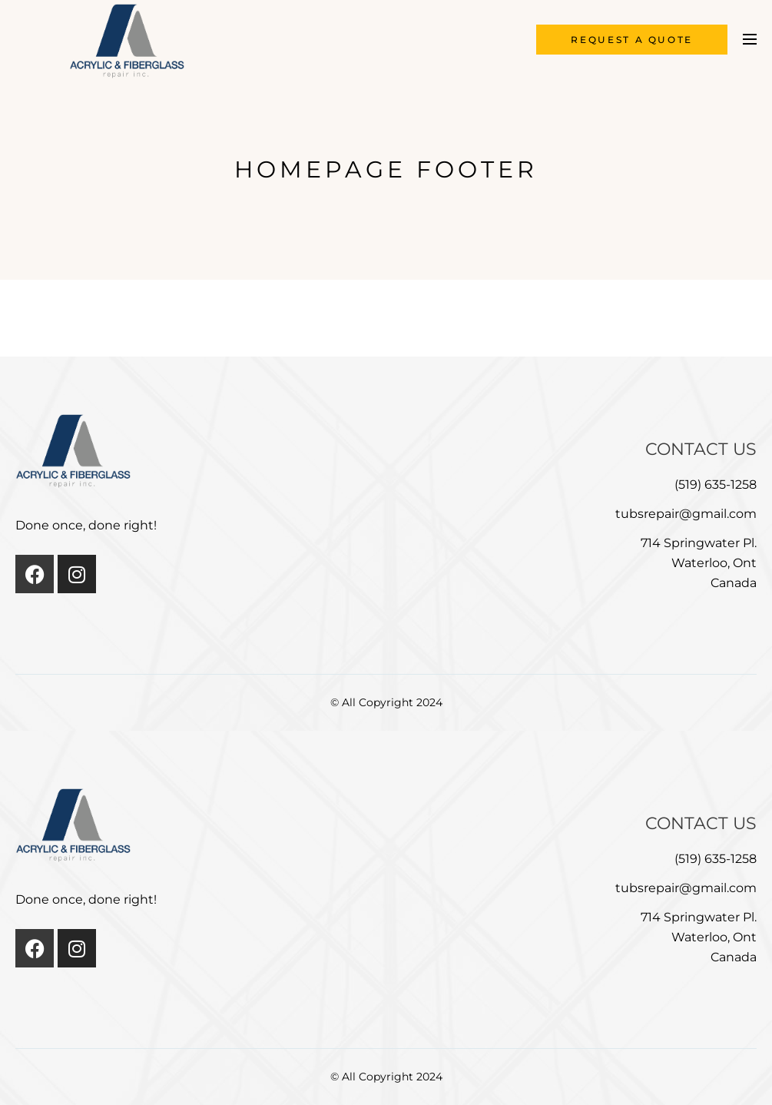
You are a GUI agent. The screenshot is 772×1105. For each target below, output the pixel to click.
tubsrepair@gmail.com (686, 513)
